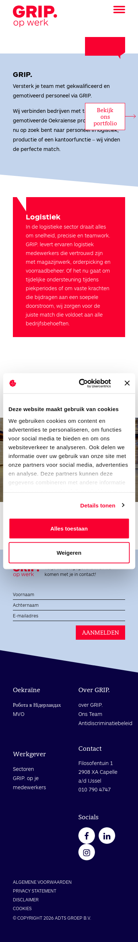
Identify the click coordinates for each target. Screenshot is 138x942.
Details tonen (97, 505)
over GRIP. (90, 705)
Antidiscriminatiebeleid (105, 723)
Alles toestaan (69, 528)
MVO (18, 714)
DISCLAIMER (26, 899)
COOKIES (22, 908)
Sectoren (23, 769)
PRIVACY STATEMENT (34, 890)
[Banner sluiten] (127, 383)
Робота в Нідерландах (37, 705)
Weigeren (69, 552)
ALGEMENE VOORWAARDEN (42, 881)
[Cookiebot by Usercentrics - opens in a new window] (82, 383)
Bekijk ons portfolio (105, 117)
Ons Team (90, 714)
